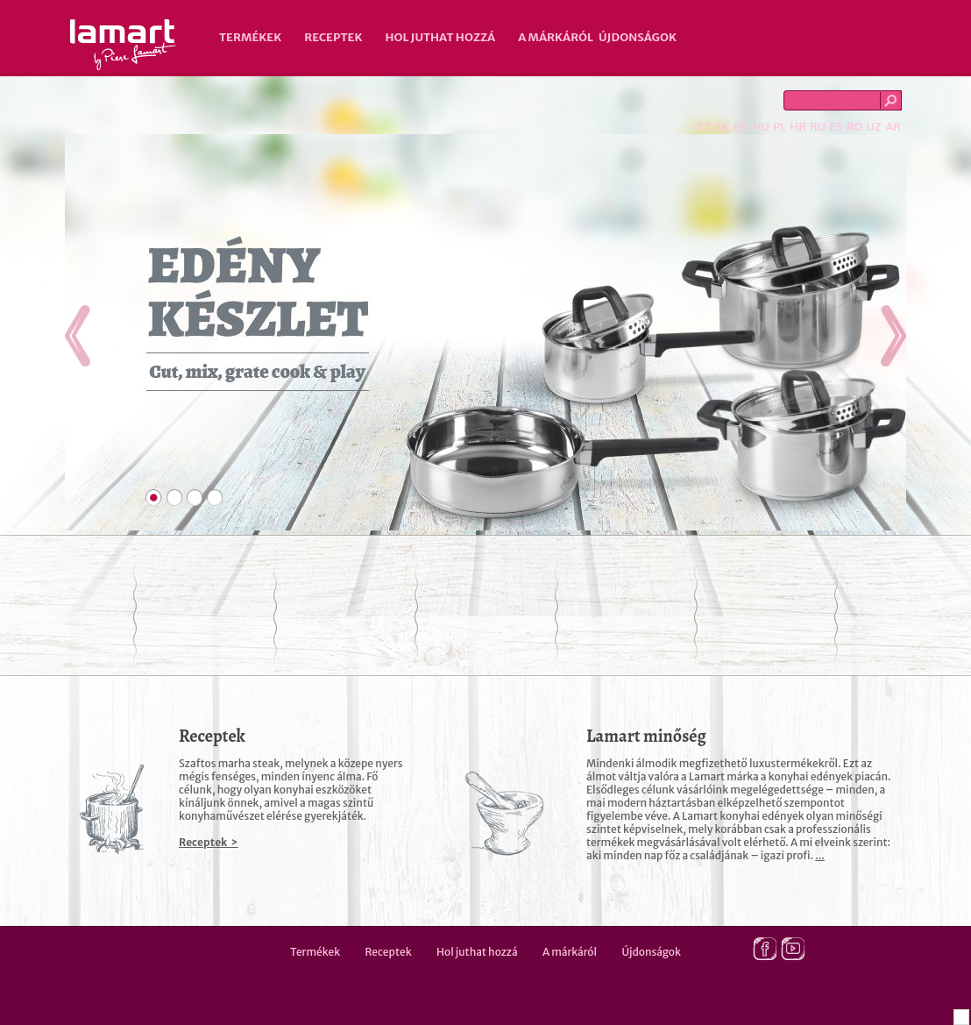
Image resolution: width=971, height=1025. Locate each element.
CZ (705, 126)
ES (836, 126)
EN (741, 126)
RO (854, 126)
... (820, 855)
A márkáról (555, 37)
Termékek (250, 37)
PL (779, 126)
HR (797, 126)
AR (893, 126)
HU (761, 126)
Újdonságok (638, 37)
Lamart (123, 45)
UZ (874, 126)
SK (722, 126)
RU (818, 126)
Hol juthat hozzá (440, 37)
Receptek (333, 37)
